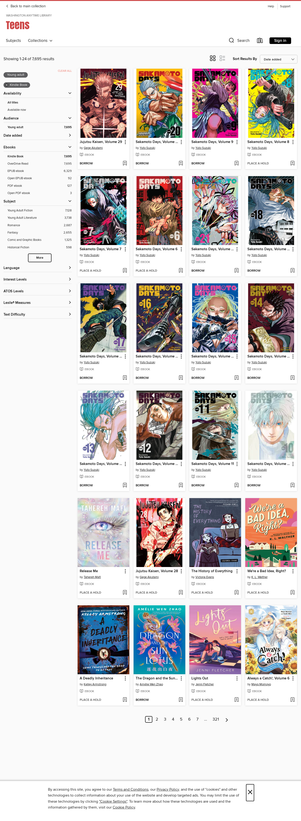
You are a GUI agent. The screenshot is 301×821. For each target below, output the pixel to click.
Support (285, 6)
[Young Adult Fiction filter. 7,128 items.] (40, 210)
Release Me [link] (89, 571)
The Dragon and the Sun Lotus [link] (157, 678)
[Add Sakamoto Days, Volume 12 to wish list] (181, 486)
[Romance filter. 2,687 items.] (40, 225)
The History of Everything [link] (212, 571)
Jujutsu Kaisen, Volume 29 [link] (101, 142)
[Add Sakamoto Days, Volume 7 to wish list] (125, 271)
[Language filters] (38, 268)
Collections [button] (40, 40)
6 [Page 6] (189, 719)
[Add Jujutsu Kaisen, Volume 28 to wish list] (181, 593)
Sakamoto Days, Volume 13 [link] (101, 464)
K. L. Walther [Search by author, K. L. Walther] (259, 577)
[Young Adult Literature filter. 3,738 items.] (40, 217)
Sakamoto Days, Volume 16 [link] (157, 356)
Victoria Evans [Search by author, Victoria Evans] (204, 577)
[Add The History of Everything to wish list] (236, 593)
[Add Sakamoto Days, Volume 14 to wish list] (292, 378)
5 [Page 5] (181, 719)
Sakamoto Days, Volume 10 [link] (268, 464)
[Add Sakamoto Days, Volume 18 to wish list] (292, 271)
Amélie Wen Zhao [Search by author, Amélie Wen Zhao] (151, 684)
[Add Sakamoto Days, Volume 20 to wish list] (181, 164)
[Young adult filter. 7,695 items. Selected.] (40, 127)
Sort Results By (245, 59)
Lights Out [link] (199, 678)
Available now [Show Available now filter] (17, 110)
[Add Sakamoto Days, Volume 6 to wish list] (181, 271)
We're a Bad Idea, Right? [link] (266, 571)
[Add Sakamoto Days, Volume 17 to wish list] (125, 378)
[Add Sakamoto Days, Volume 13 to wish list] (125, 486)
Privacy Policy (168, 789)
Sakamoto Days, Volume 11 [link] (212, 464)
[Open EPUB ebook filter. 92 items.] (40, 178)
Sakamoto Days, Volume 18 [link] (268, 249)
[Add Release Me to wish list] (125, 593)
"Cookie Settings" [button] (113, 801)
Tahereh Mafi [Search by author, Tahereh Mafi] (92, 577)
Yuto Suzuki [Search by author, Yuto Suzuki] (147, 148)
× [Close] (250, 793)
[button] (238, 41)
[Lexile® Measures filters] (38, 303)
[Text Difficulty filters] (38, 314)
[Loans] (260, 41)
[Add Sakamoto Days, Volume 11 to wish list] (236, 486)
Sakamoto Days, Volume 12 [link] (157, 464)
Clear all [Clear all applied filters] (65, 71)
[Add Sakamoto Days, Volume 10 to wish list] (292, 486)
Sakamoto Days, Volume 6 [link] (157, 249)
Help (271, 6)
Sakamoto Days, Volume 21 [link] (212, 249)
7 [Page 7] (197, 719)
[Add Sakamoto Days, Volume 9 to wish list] (236, 164)
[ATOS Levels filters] (38, 291)
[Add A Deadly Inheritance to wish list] (125, 700)
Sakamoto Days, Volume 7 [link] (100, 249)
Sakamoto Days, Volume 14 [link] (268, 356)
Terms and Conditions (130, 789)
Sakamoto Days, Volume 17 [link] (101, 356)
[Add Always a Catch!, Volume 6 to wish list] (292, 700)
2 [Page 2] (157, 719)
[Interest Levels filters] (38, 279)
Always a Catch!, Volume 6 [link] (268, 678)
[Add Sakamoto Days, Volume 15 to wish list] (236, 378)
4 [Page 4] (173, 719)
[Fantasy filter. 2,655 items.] (40, 232)
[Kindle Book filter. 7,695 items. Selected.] (40, 156)
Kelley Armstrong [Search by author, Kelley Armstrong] (95, 684)
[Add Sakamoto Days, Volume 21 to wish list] (236, 271)
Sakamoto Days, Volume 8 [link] (268, 142)
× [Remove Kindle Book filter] (7, 85)
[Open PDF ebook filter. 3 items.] (40, 193)
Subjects (13, 40)
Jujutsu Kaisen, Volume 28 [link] (157, 571)
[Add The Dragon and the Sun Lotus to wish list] (181, 700)
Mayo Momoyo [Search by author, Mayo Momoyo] (261, 684)
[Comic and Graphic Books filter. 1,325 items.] (40, 240)
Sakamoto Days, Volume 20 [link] (157, 142)
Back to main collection (26, 6)
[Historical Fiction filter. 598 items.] (40, 247)
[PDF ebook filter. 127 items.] (40, 185)
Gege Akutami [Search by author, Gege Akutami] (93, 148)
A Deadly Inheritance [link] (96, 678)
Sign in (280, 40)
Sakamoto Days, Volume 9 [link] (212, 142)
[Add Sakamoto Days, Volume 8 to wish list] (292, 164)
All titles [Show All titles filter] (13, 103)
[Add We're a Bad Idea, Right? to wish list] (292, 593)
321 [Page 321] (216, 719)
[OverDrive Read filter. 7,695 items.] (40, 163)
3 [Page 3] (165, 719)
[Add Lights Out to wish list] (236, 700)
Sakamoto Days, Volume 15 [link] (212, 356)
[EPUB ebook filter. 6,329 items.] (40, 171)
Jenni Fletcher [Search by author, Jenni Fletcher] (204, 684)
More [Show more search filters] (39, 258)
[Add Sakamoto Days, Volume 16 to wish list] (181, 378)
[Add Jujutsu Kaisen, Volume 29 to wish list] (125, 164)
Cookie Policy (124, 807)
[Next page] (226, 719)
